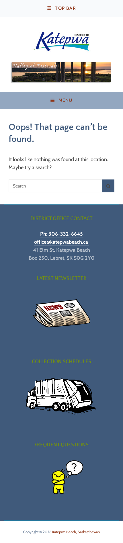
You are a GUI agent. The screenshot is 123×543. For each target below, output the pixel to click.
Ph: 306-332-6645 (61, 234)
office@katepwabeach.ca (61, 242)
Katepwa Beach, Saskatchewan (76, 532)
